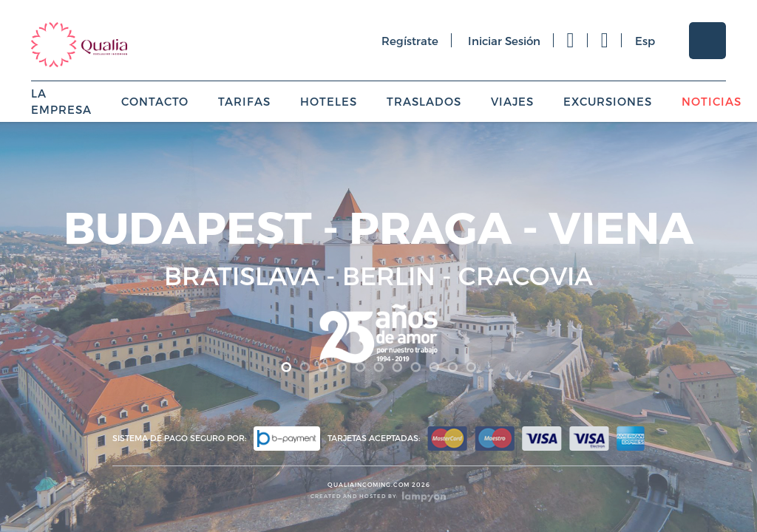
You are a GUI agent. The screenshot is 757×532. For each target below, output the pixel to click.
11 (471, 367)
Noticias (711, 101)
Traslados (424, 101)
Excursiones (607, 101)
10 (452, 367)
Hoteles (328, 101)
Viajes (512, 101)
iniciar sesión (504, 40)
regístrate (409, 40)
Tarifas (244, 101)
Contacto (155, 101)
